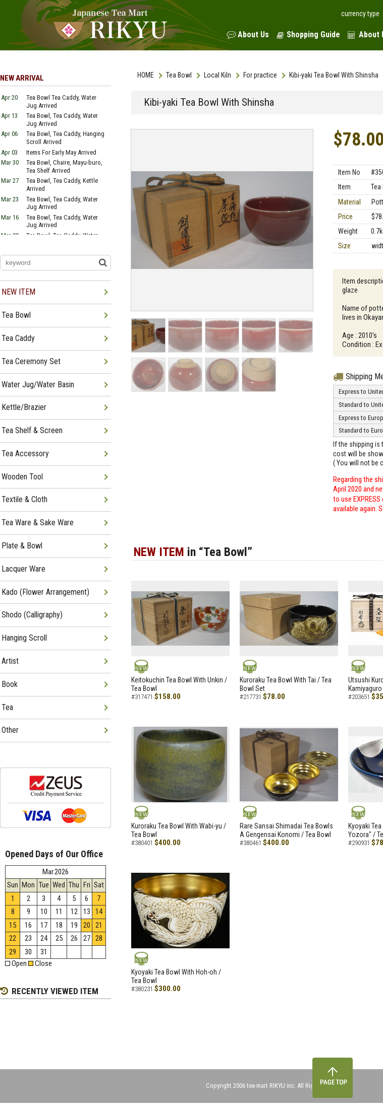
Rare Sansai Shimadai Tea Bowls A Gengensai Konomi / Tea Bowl (286, 830)
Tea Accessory (25, 453)
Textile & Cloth (24, 499)
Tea (7, 707)
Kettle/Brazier (24, 407)
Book (10, 684)
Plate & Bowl (22, 545)
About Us (253, 34)
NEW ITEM (18, 292)
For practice (260, 75)
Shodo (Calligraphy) (32, 614)
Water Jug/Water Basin (38, 384)
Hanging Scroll (24, 638)
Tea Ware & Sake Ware (38, 522)
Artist (10, 661)
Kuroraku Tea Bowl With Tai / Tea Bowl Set (286, 684)
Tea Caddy (18, 338)
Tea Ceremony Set (31, 361)
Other (10, 730)
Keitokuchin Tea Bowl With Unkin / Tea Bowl (179, 684)
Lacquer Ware (23, 569)
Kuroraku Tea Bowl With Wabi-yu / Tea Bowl (178, 830)
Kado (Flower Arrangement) (45, 592)
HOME (145, 75)
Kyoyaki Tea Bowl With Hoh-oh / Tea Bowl (176, 976)
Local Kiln (217, 75)
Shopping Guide (313, 34)
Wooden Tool (22, 476)
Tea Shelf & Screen (32, 430)
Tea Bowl (179, 75)
